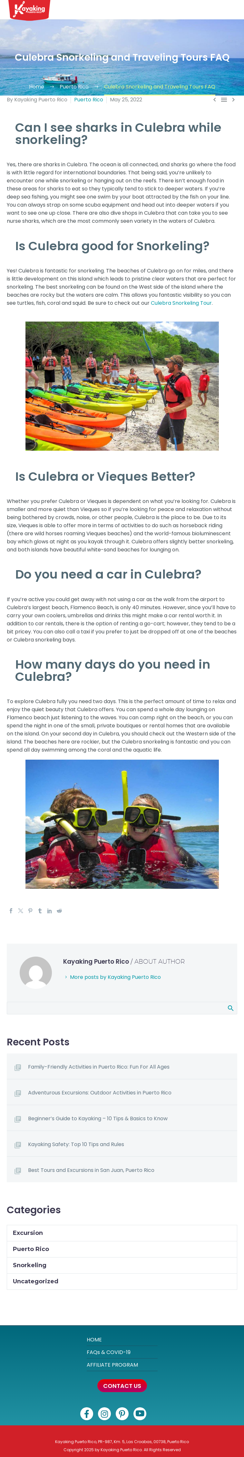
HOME (94, 1339)
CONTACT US (122, 1386)
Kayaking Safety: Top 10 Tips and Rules (76, 1144)
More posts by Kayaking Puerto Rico (115, 977)
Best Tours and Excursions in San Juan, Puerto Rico (91, 1170)
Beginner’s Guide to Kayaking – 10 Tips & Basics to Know (98, 1118)
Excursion (28, 1232)
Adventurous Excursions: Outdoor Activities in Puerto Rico (99, 1092)
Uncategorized (35, 1281)
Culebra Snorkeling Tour (181, 303)
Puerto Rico (88, 99)
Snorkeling (29, 1265)
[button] (234, 9)
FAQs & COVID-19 (109, 1352)
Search (230, 1008)
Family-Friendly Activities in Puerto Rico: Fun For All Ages (99, 1067)
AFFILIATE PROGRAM (112, 1365)
